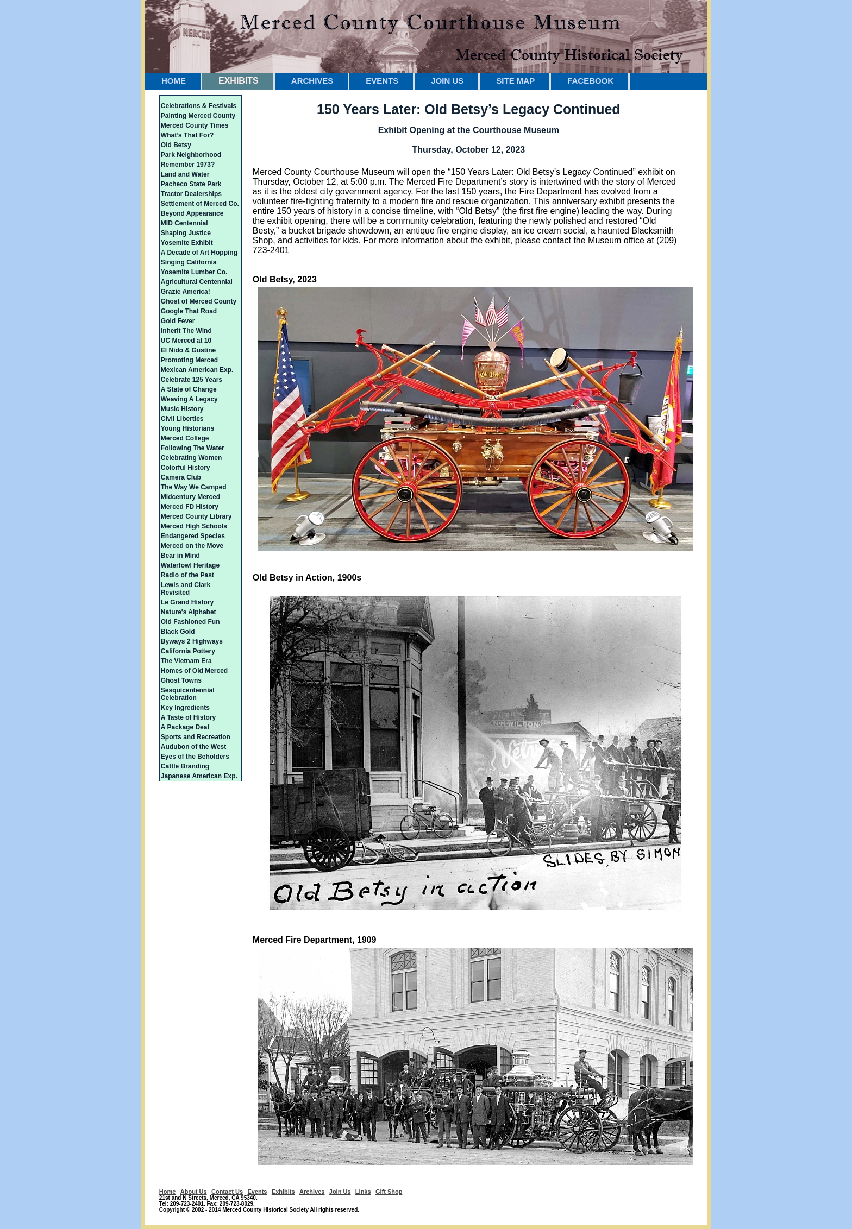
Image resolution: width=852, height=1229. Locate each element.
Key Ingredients (185, 707)
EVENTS (382, 80)
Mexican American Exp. (197, 370)
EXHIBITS (238, 80)
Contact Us (227, 1191)
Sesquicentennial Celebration (188, 694)
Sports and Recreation (195, 737)
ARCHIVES (312, 80)
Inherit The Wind (186, 331)
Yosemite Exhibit (187, 243)
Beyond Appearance (192, 213)
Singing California (189, 262)
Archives (311, 1191)
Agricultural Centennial (197, 282)
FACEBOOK (590, 80)
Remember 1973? (188, 164)
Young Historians (187, 428)
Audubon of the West (193, 747)
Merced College (185, 438)
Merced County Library (196, 516)
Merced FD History (189, 506)
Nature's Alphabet (188, 612)
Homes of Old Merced (194, 671)
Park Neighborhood (191, 155)
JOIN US (447, 80)
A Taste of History (188, 717)
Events (257, 1191)
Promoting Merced (189, 360)
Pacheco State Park (191, 184)
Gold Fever (178, 321)
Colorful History (185, 467)
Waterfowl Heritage (190, 565)
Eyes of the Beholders (195, 756)
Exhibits (283, 1191)
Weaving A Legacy (189, 399)
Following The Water (192, 448)
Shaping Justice (186, 233)
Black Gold (178, 631)
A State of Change (189, 389)
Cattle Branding (185, 766)
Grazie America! (185, 291)
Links (363, 1191)
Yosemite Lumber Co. (194, 272)
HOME (173, 80)
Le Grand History (187, 602)
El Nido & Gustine (188, 350)
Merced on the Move (192, 546)
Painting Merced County (198, 115)
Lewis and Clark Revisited (185, 588)
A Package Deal (185, 727)
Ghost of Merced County (198, 301)
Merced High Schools (194, 526)
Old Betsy (176, 145)
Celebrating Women (191, 458)
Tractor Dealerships (191, 194)
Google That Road (189, 311)
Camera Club (181, 477)
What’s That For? (187, 135)
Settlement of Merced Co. (200, 203)
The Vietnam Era (186, 661)
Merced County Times (194, 125)
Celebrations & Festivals (198, 106)
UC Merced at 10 (186, 340)
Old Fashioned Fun (190, 622)
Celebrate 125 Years (191, 379)
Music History (182, 409)
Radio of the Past (187, 575)
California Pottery (188, 651)
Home (167, 1191)
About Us (193, 1191)
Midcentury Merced (190, 497)
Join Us (340, 1191)
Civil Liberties (182, 419)
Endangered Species (193, 536)
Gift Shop (389, 1191)
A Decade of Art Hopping (199, 252)
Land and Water (185, 174)
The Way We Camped (194, 487)
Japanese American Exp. (199, 776)
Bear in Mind (180, 555)
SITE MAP (515, 80)
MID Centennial (184, 223)
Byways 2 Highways (192, 641)
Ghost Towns (181, 680)
